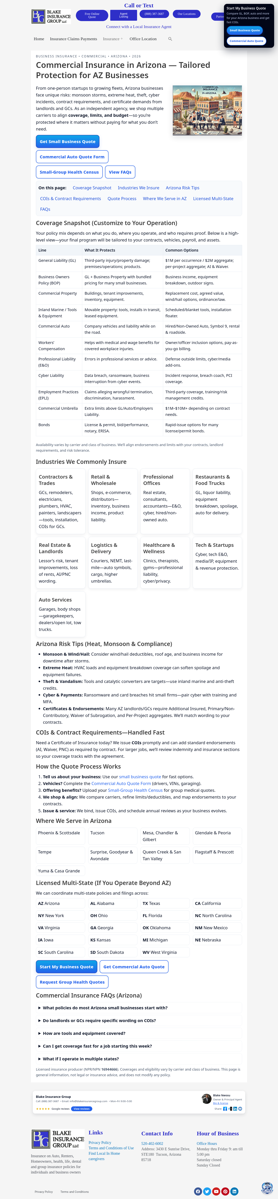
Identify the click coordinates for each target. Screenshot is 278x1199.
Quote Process (122, 199)
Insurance (113, 39)
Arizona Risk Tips (182, 188)
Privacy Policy (100, 1143)
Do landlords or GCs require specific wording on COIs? (99, 1021)
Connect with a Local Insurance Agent (138, 27)
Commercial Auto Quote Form (72, 157)
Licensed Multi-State (213, 199)
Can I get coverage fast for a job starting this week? (97, 1047)
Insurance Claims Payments (73, 39)
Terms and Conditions (74, 1192)
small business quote (140, 777)
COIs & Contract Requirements (70, 199)
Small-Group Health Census (69, 173)
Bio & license (220, 1104)
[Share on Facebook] (225, 1109)
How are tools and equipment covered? (84, 1034)
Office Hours (207, 1144)
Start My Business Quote (66, 967)
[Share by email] (240, 1109)
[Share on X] (230, 1109)
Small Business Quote (245, 30)
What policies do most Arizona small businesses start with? (105, 1008)
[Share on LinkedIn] (235, 1109)
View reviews (81, 1109)
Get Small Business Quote (68, 142)
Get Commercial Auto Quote (134, 967)
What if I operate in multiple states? (81, 1059)
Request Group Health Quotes (72, 983)
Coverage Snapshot (92, 188)
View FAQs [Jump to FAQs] (120, 173)
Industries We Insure (138, 188)
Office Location (143, 39)
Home (39, 39)
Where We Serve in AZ (165, 199)
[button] (170, 40)
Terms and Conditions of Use (111, 1149)
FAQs (45, 210)
